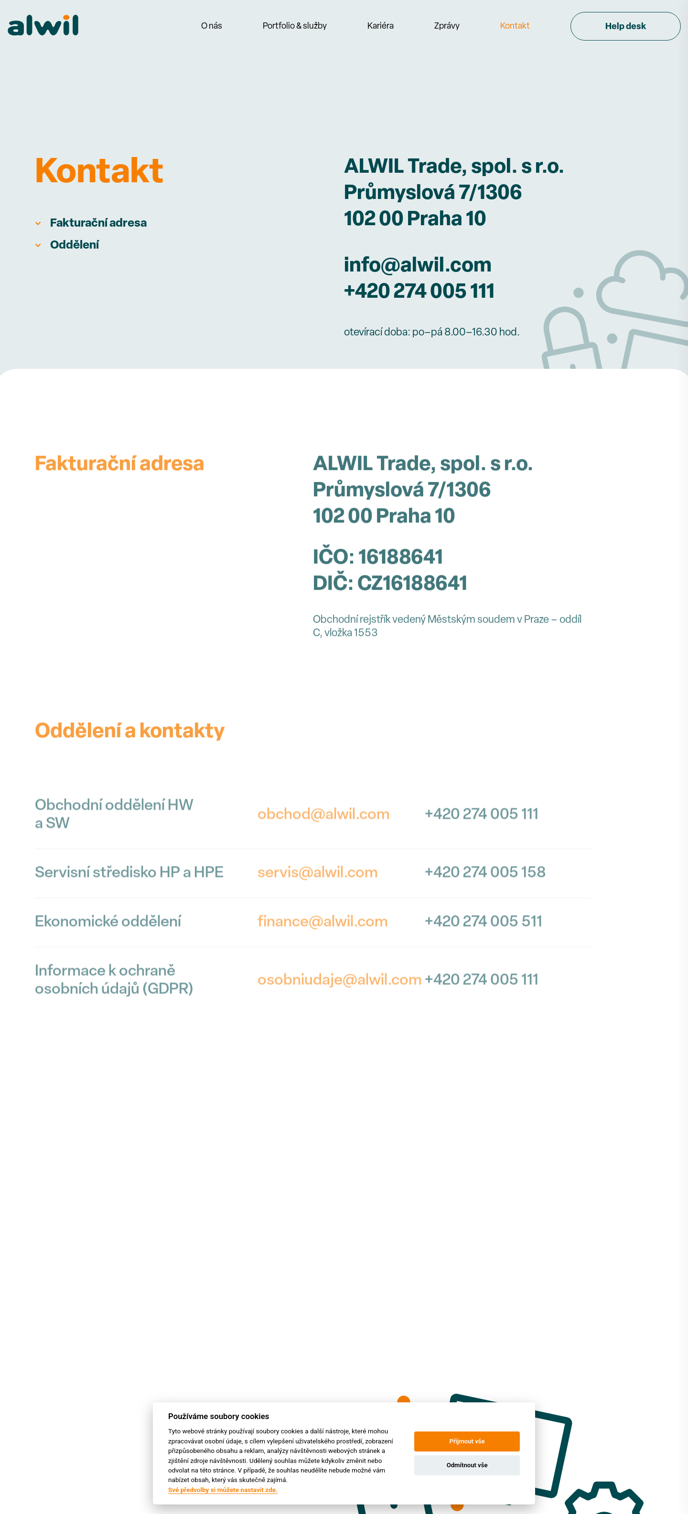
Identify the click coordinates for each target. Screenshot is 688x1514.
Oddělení (74, 245)
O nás (211, 26)
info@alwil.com (418, 266)
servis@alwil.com (318, 920)
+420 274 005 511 (483, 969)
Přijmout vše (467, 1441)
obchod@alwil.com (324, 862)
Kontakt (515, 26)
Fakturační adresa (98, 224)
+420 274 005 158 (485, 920)
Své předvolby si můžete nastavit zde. (223, 1489)
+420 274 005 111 (419, 292)
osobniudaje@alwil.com (340, 1027)
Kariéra (380, 26)
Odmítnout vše (467, 1465)
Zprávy (447, 26)
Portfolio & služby (295, 26)
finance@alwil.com (323, 969)
